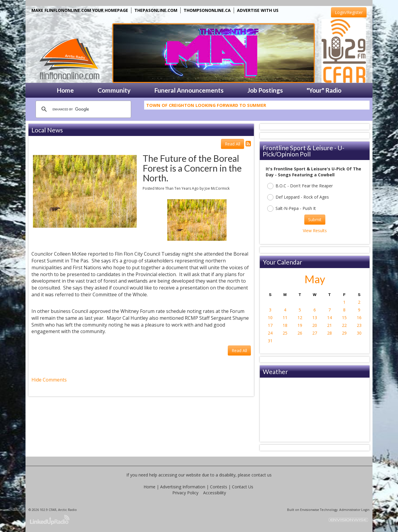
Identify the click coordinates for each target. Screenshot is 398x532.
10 (270, 317)
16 (359, 317)
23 (359, 325)
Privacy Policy (185, 492)
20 (314, 325)
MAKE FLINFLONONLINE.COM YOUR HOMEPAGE (79, 10)
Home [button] (65, 90)
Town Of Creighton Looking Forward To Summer (206, 106)
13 (314, 317)
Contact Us (242, 487)
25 (285, 333)
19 (299, 325)
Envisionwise (309, 510)
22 (344, 325)
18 (285, 325)
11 (285, 317)
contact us (261, 475)
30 (359, 333)
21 (329, 325)
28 (329, 333)
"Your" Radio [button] (324, 90)
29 (344, 333)
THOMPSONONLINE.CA (207, 10)
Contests (218, 487)
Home (149, 487)
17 (270, 325)
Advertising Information (182, 487)
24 (270, 333)
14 (329, 317)
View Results (315, 230)
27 (314, 333)
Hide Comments (49, 379)
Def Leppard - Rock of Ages (298, 197)
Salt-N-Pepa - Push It (291, 208)
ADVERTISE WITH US (257, 10)
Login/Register (349, 12)
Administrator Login (354, 510)
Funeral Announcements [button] (189, 90)
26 (299, 333)
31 (270, 340)
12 (299, 317)
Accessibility (214, 492)
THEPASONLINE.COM (155, 10)
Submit (314, 219)
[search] (82, 109)
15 (344, 317)
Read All (232, 144)
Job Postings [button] (265, 90)
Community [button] (114, 90)
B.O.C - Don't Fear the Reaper (300, 186)
